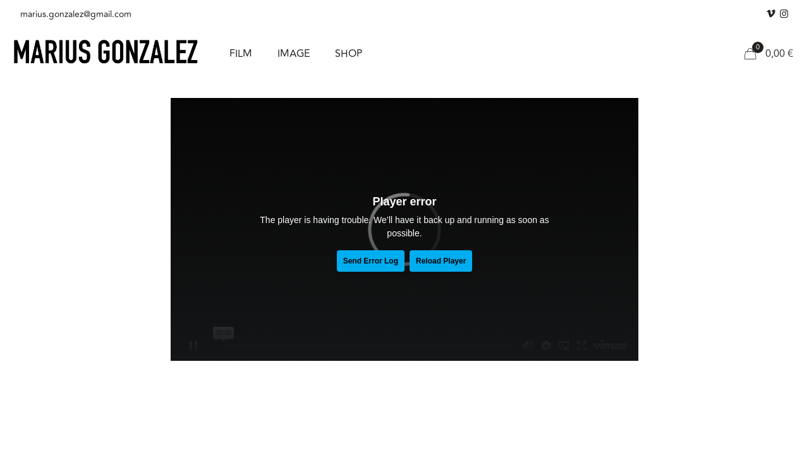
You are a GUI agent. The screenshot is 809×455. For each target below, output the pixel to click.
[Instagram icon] (784, 14)
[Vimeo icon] (771, 14)
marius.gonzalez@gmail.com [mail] (75, 14)
